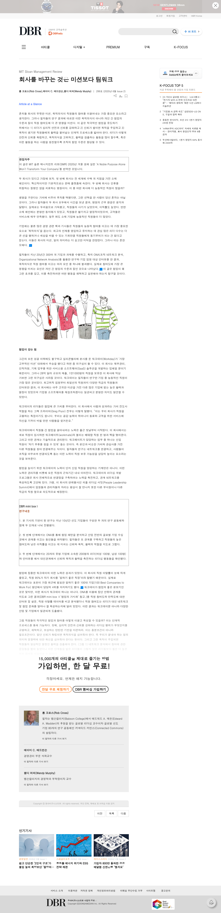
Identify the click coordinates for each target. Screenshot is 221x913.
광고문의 (165, 890)
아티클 (45, 47)
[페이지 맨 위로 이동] (212, 903)
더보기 (115, 95)
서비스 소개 (57, 890)
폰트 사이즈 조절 (120, 96)
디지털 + (79, 47)
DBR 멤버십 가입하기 (90, 689)
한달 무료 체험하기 (55, 689)
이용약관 (72, 890)
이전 (99, 813)
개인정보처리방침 (106, 890)
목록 (111, 813)
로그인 (159, 15)
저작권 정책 (86, 890)
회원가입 (170, 15)
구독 (147, 47)
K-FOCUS (181, 47)
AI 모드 (192, 31)
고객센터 (183, 15)
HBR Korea (196, 15)
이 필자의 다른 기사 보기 (54, 738)
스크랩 (126, 96)
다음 (123, 813)
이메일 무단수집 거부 (131, 890)
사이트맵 (150, 890)
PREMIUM (113, 47)
